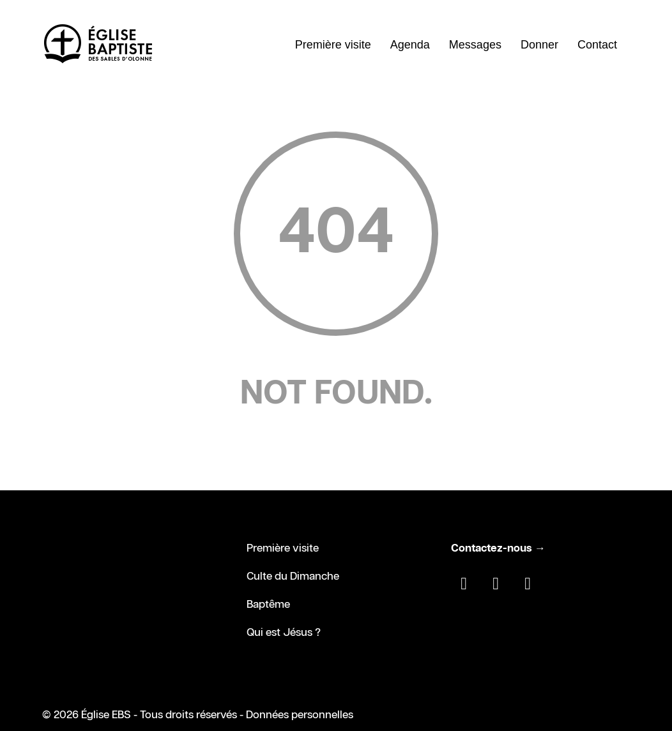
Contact (597, 44)
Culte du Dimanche (293, 576)
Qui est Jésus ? (284, 632)
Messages (475, 44)
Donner (539, 44)
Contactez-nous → (498, 548)
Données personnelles (299, 715)
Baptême (268, 604)
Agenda (410, 44)
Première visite (333, 44)
